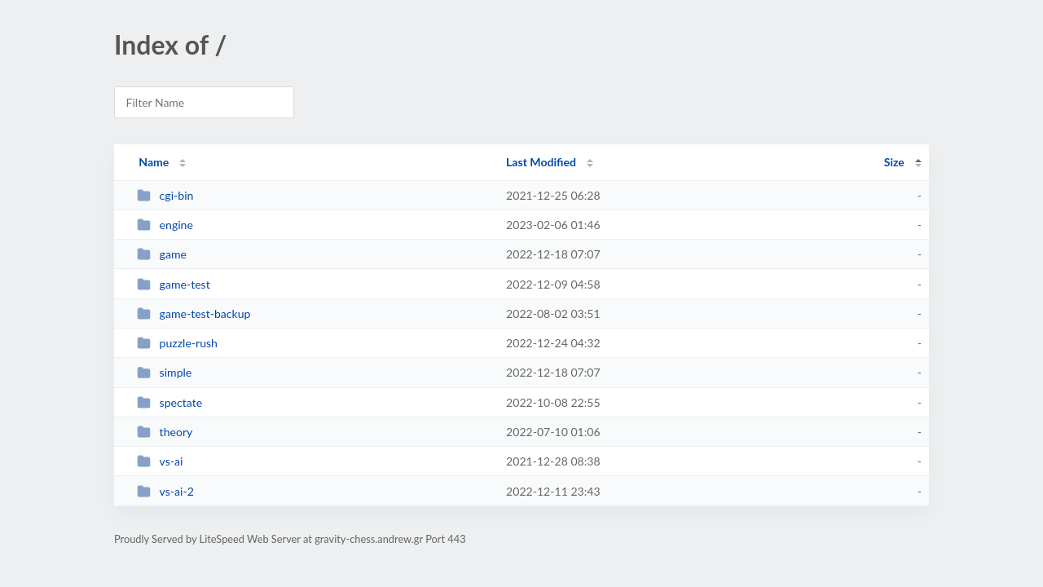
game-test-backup (193, 313)
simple (164, 372)
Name (154, 162)
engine (165, 225)
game (162, 254)
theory (164, 432)
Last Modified (541, 162)
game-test (173, 284)
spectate (169, 402)
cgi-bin (165, 195)
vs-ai (160, 461)
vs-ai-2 (165, 491)
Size (894, 162)
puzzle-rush (177, 343)
